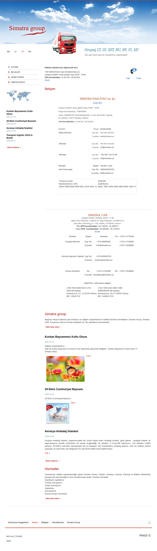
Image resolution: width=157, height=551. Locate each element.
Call (128, 78)
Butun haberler (13, 147)
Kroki (98, 231)
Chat (139, 78)
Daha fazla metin (53, 327)
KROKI (97, 103)
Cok (88, 356)
